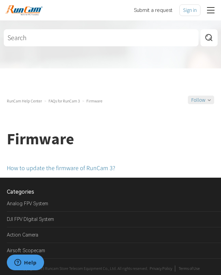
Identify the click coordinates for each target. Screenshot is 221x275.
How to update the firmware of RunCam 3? (61, 168)
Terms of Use (189, 268)
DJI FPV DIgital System (30, 219)
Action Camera (22, 235)
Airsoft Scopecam (26, 250)
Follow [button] (198, 100)
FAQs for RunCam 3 (64, 100)
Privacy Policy (161, 268)
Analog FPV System (27, 203)
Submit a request (153, 10)
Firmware (94, 100)
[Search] (101, 37)
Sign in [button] (190, 10)
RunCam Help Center (24, 100)
